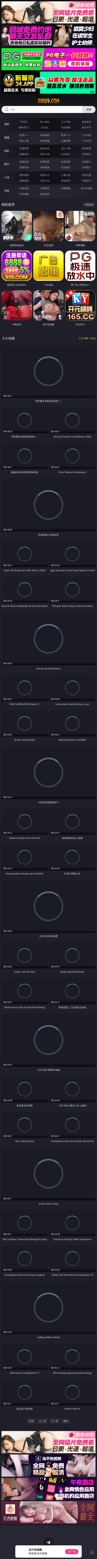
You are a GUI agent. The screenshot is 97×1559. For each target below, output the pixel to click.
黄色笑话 (65, 180)
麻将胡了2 (24, 127)
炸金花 (44, 127)
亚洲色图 (44, 161)
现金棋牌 (65, 127)
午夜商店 (44, 188)
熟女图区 (65, 167)
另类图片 (86, 167)
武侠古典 (86, 175)
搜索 (89, 109)
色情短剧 (44, 194)
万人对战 (65, 121)
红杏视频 (24, 194)
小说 (6, 177)
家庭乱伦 (44, 175)
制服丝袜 (24, 154)
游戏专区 (86, 121)
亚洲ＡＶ (24, 135)
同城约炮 (24, 188)
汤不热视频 (86, 188)
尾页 (65, 1421)
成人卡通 (65, 148)
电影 (6, 151)
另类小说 (44, 180)
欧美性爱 (86, 148)
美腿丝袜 (24, 167)
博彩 (6, 124)
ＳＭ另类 (86, 140)
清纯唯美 (44, 167)
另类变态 (86, 154)
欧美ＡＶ (65, 135)
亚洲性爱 (24, 148)
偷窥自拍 (24, 161)
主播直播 (65, 140)
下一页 (54, 1421)
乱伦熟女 (65, 154)
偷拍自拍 (44, 148)
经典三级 (44, 154)
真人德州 (44, 121)
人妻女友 (65, 175)
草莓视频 (65, 188)
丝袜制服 (44, 140)
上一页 (42, 1421)
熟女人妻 (24, 140)
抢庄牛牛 (86, 127)
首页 (31, 1421)
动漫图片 (86, 161)
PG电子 (24, 121)
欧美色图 (65, 161)
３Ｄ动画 (86, 135)
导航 (6, 191)
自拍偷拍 (44, 135)
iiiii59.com (48, 101)
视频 (6, 137)
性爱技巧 (86, 180)
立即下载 (71, 1551)
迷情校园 (24, 180)
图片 (6, 164)
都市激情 (24, 175)
